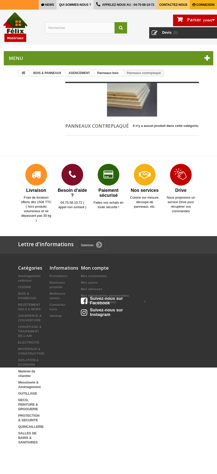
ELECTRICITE (28, 342)
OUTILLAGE (27, 393)
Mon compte (95, 268)
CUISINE (24, 287)
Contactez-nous (173, 5)
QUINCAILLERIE (30, 426)
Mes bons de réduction (99, 302)
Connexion (204, 5)
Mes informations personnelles (105, 296)
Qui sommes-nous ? (75, 5)
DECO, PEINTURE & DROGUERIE (28, 404)
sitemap (55, 316)
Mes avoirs (89, 282)
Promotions (58, 276)
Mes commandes (94, 276)
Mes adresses (91, 289)
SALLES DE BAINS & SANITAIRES (28, 437)
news (49, 5)
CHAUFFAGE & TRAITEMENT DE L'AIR (30, 331)
